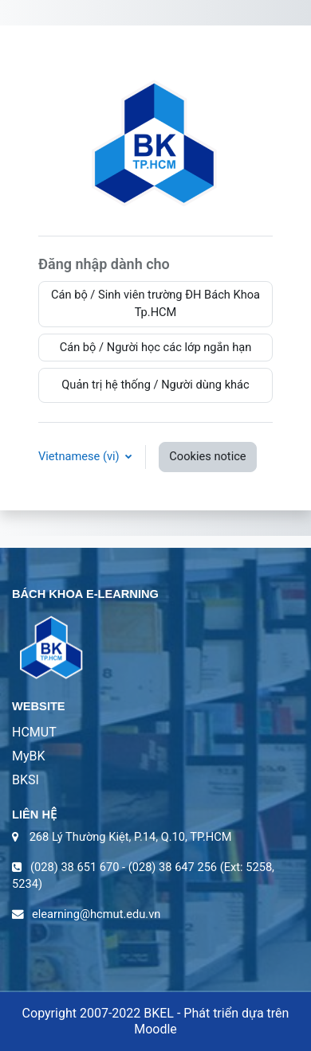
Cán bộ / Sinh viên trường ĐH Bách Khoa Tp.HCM (155, 303)
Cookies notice (207, 456)
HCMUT (34, 732)
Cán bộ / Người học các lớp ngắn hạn (156, 347)
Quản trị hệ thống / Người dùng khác (155, 384)
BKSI (25, 779)
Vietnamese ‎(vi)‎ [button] (80, 456)
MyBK (28, 756)
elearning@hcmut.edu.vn (96, 914)
